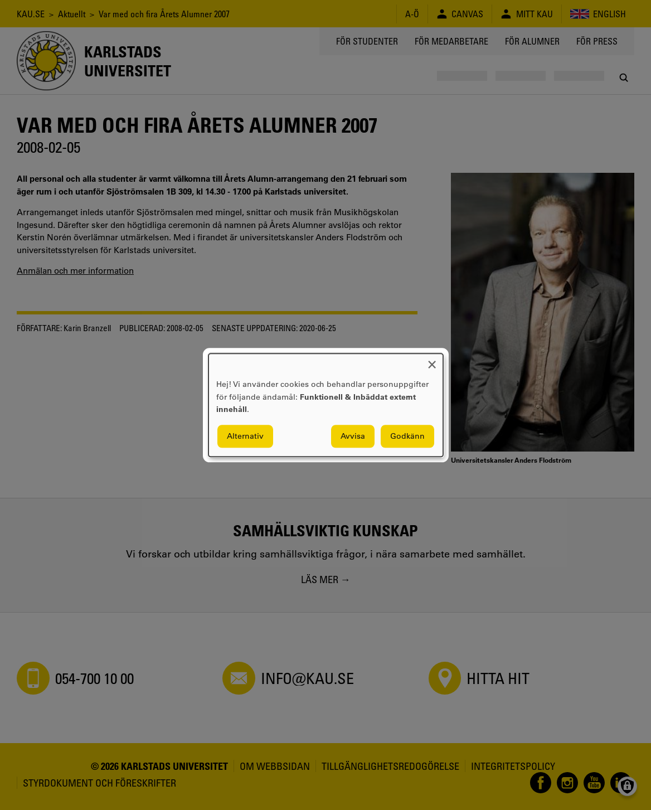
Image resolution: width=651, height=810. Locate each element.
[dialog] (325, 405)
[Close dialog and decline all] (432, 360)
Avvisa (353, 436)
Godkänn (407, 436)
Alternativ (245, 436)
